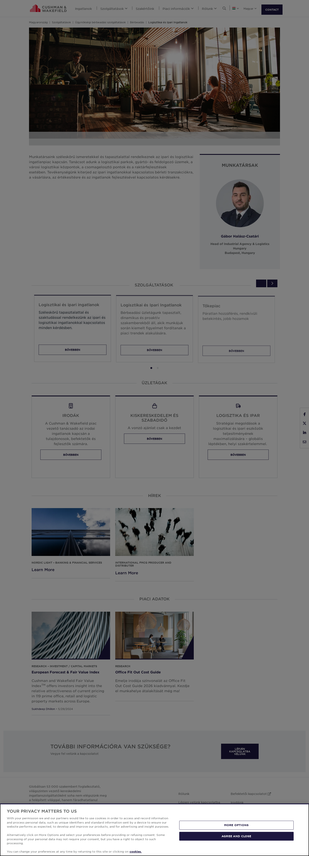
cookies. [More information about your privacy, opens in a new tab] (136, 851)
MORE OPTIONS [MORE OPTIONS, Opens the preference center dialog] (236, 825)
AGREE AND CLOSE (236, 836)
